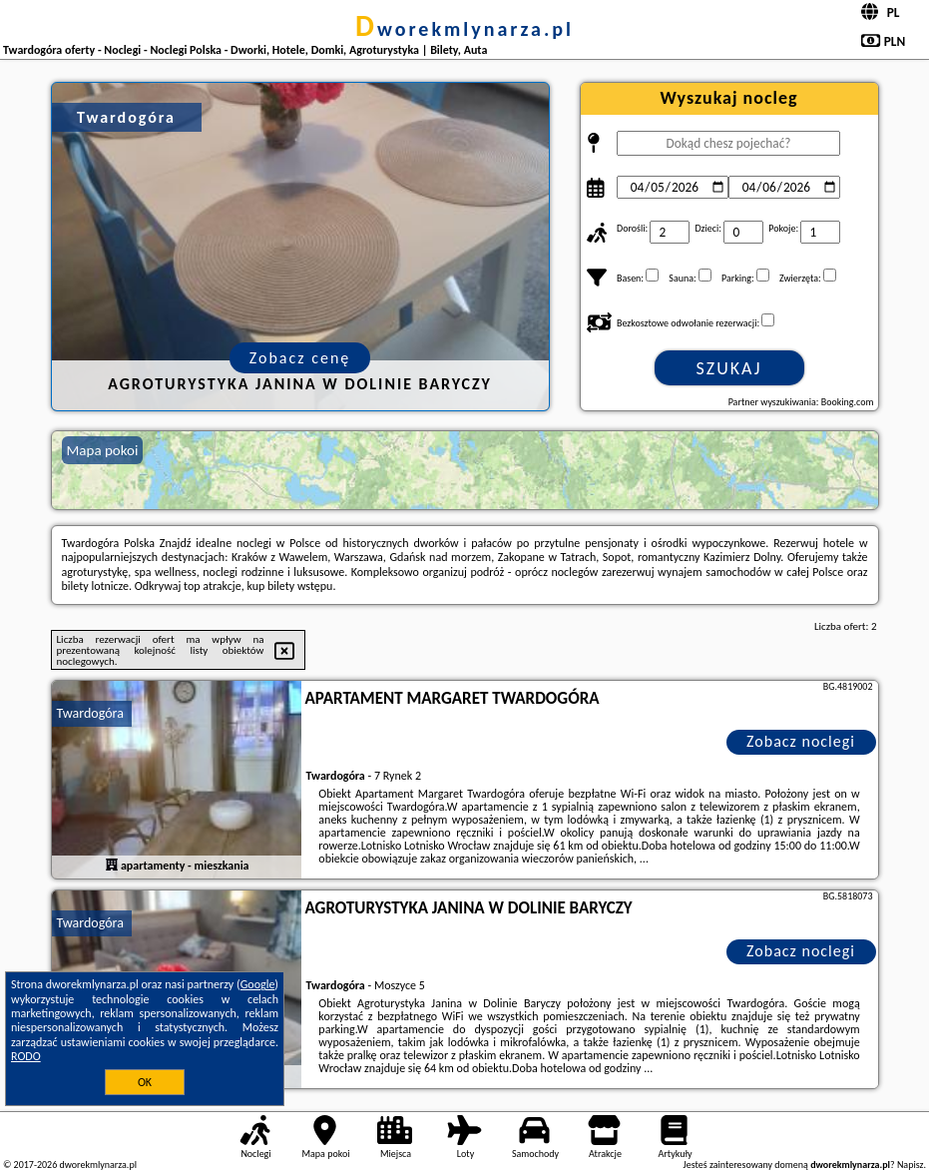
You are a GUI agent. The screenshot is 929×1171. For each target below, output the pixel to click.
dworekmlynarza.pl (464, 29)
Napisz (910, 1164)
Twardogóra (90, 713)
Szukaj (729, 368)
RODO (26, 1056)
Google (257, 984)
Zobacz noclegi (800, 741)
